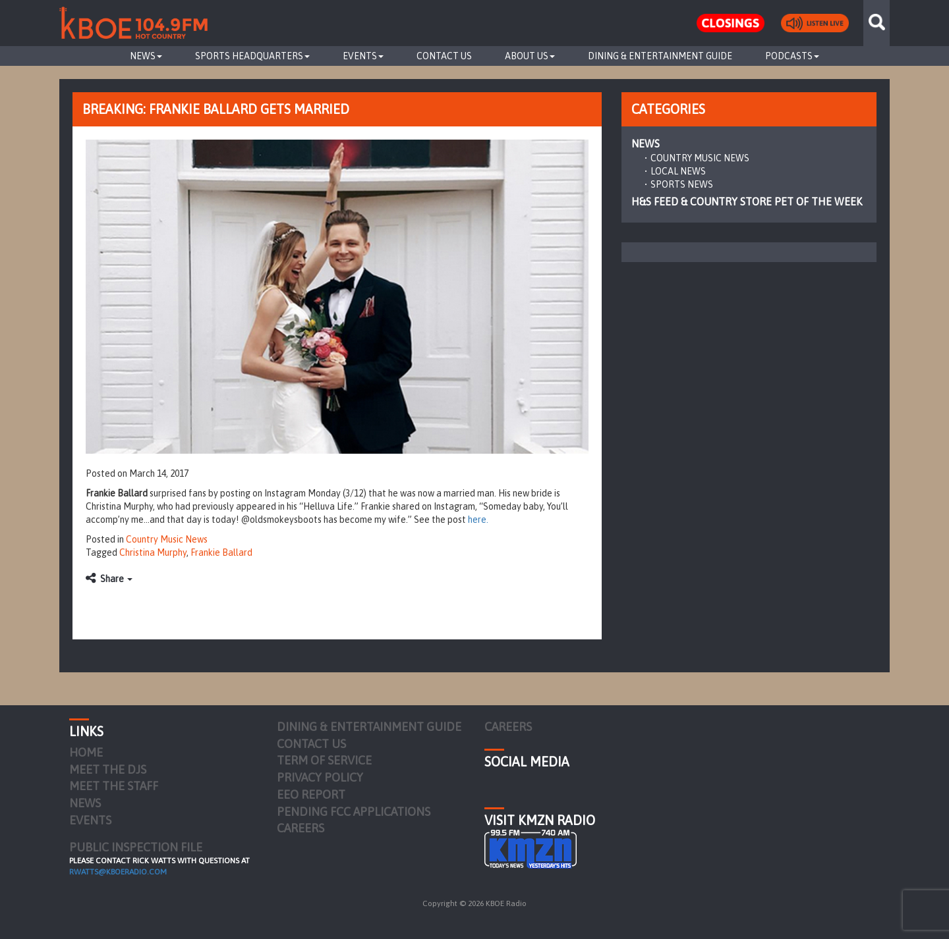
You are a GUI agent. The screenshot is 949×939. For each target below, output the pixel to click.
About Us (530, 56)
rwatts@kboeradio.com (118, 871)
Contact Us (444, 56)
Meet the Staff (113, 786)
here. (478, 519)
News (146, 56)
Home (86, 752)
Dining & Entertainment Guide (660, 56)
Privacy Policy (320, 777)
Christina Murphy (153, 552)
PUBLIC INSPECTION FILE (135, 847)
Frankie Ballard (221, 552)
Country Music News (167, 539)
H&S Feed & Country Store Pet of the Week (746, 201)
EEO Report (311, 794)
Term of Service (324, 760)
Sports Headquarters (252, 56)
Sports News (681, 184)
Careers (300, 828)
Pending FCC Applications (353, 811)
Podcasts (792, 56)
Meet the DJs (107, 769)
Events (363, 56)
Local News (678, 171)
